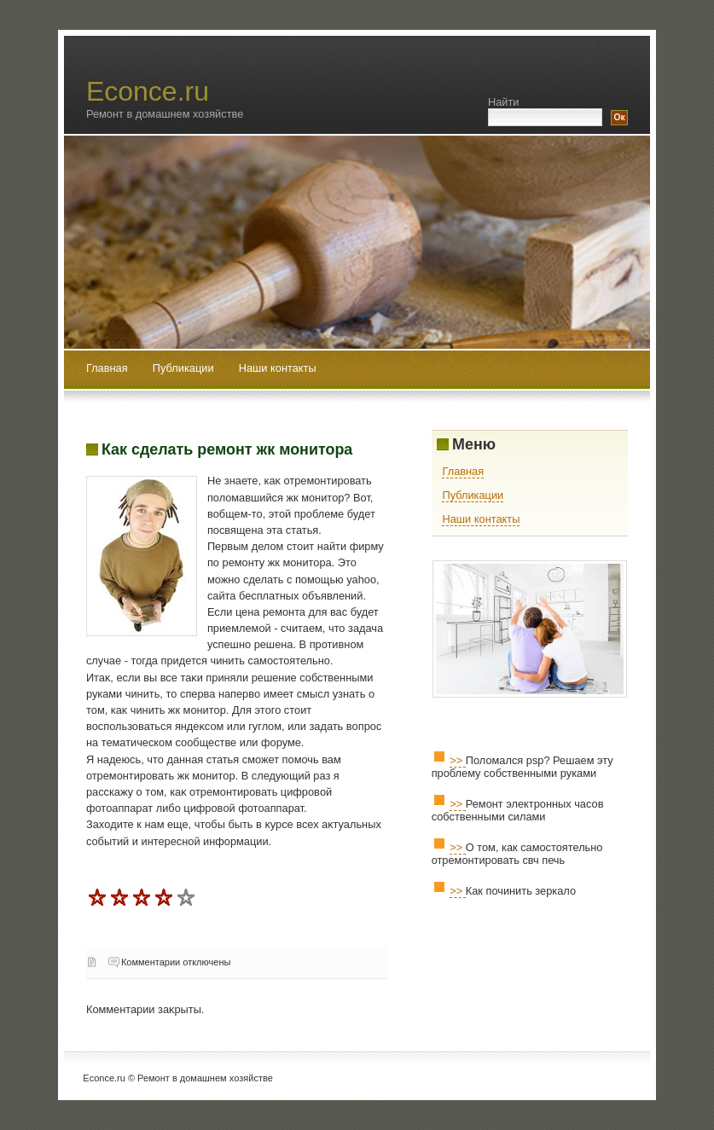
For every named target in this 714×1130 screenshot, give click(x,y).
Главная (107, 368)
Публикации (185, 368)
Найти (504, 102)
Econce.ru (147, 91)
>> (458, 760)
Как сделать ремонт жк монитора (227, 449)
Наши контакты (277, 368)
